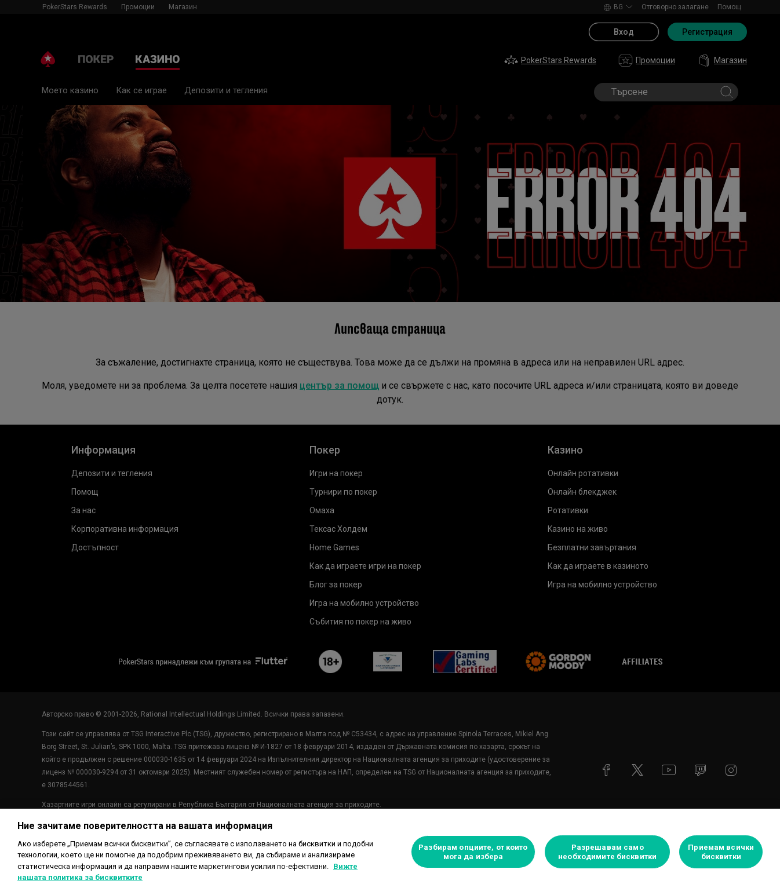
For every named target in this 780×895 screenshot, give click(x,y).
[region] (390, 852)
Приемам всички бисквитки (721, 852)
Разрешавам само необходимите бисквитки (607, 852)
